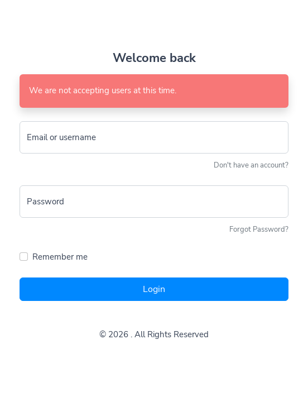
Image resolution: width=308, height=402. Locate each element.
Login (154, 289)
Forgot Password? (258, 229)
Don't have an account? (251, 165)
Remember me (60, 256)
